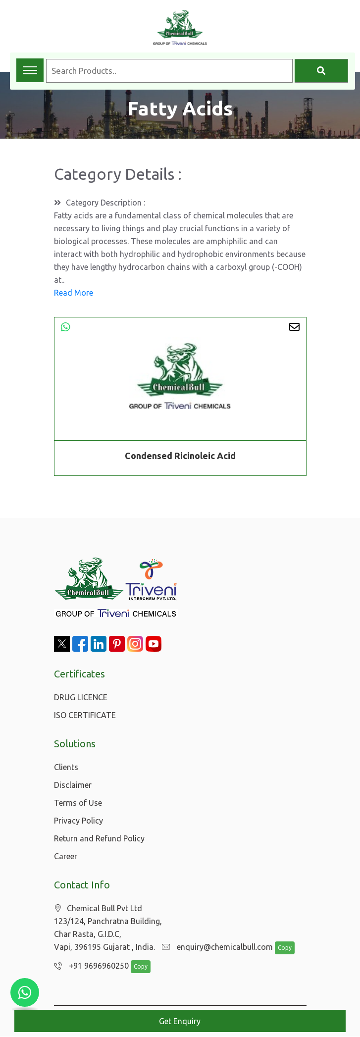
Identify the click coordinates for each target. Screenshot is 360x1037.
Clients (66, 767)
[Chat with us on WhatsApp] (25, 992)
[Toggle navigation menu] (30, 70)
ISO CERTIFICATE (85, 715)
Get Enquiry (180, 1021)
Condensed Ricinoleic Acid (180, 456)
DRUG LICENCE (80, 697)
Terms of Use (78, 802)
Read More (73, 292)
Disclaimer (73, 784)
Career (65, 856)
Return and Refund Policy (99, 838)
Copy (279, 948)
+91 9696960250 (89, 966)
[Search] (321, 71)
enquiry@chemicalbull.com (215, 947)
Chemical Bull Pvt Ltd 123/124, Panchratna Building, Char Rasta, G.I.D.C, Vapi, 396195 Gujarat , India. (108, 928)
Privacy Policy (78, 820)
